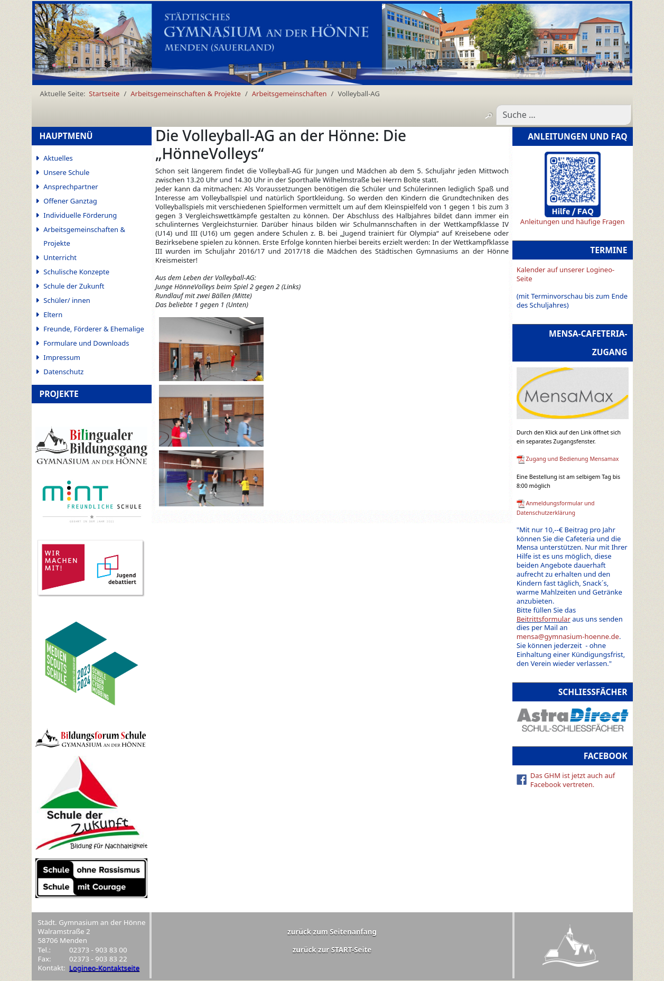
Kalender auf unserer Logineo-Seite (566, 274)
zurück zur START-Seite (332, 950)
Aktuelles (58, 158)
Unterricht (60, 257)
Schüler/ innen (66, 300)
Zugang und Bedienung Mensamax (572, 458)
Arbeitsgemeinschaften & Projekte (84, 236)
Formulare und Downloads (86, 343)
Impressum (61, 357)
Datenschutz (63, 371)
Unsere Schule (66, 172)
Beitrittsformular (544, 619)
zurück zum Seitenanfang (332, 932)
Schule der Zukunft (73, 286)
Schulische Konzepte (76, 271)
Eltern (52, 314)
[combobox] (563, 115)
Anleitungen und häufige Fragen (572, 221)
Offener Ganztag (70, 201)
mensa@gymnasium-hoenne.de (568, 636)
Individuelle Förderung (80, 215)
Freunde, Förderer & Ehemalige (93, 329)
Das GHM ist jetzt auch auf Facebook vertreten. (572, 780)
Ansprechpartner (70, 186)
